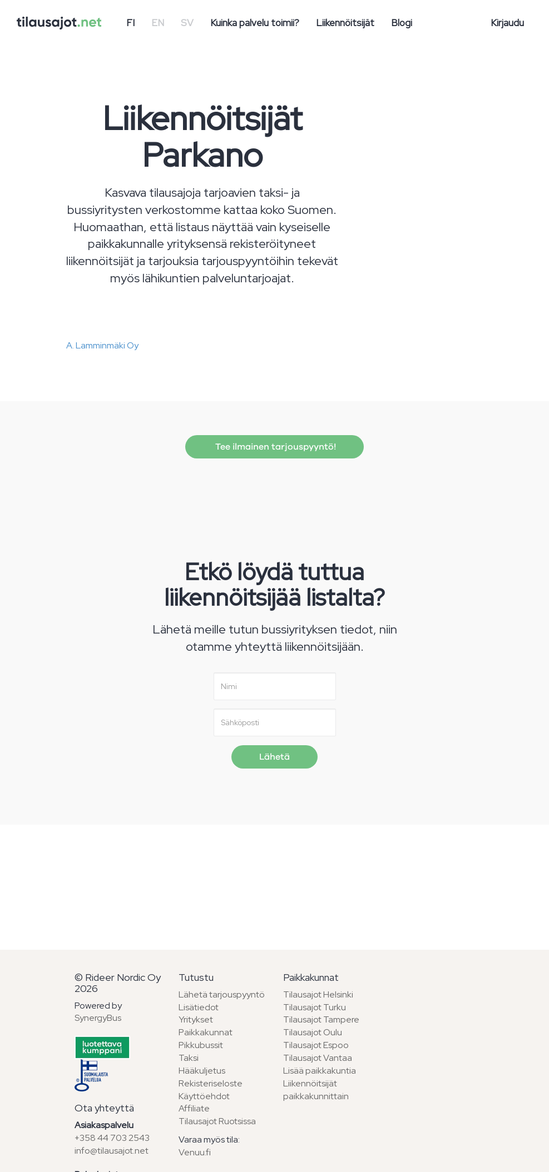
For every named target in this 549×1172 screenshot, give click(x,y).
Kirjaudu (507, 23)
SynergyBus (98, 1018)
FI (130, 23)
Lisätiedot (199, 1007)
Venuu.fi (195, 1152)
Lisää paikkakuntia (319, 1070)
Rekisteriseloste (211, 1083)
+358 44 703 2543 (112, 1138)
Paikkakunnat (206, 1032)
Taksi (189, 1058)
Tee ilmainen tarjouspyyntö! (274, 447)
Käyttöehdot (204, 1096)
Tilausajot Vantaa (317, 1058)
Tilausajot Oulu (312, 1032)
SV (187, 23)
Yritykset (196, 1019)
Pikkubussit (201, 1045)
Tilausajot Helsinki (318, 994)
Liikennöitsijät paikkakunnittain (316, 1090)
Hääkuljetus (202, 1070)
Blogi (401, 23)
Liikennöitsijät (345, 23)
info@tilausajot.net (112, 1150)
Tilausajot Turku (314, 1007)
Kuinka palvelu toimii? (254, 23)
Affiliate (194, 1108)
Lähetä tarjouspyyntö (222, 994)
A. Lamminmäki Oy (102, 345)
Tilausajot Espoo (316, 1045)
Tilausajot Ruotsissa (217, 1121)
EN (157, 23)
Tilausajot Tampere (321, 1019)
